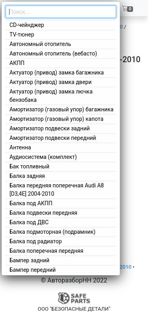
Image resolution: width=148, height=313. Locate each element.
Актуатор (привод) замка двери (50, 82)
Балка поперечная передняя (46, 251)
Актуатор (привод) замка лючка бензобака (51, 95)
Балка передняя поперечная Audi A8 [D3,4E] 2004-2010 (56, 189)
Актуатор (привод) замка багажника (56, 72)
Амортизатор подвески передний (52, 138)
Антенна (20, 147)
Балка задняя (27, 176)
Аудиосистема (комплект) (43, 157)
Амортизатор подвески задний (49, 128)
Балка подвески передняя (43, 213)
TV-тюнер (21, 34)
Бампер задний (29, 260)
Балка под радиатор (35, 241)
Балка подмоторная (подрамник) (52, 232)
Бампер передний (32, 270)
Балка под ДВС (29, 222)
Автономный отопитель (40, 44)
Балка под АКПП (30, 203)
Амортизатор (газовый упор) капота (56, 119)
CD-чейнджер (26, 25)
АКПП (16, 63)
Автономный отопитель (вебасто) (53, 53)
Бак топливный (29, 166)
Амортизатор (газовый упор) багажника (61, 109)
